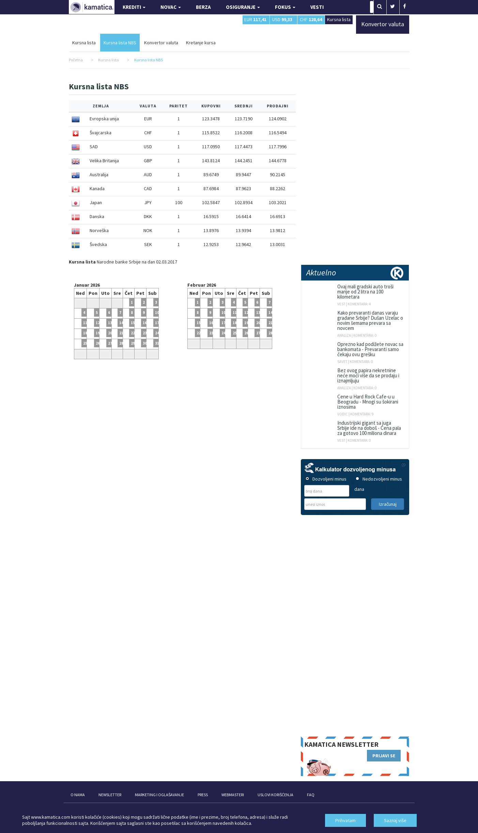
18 (235, 322)
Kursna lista (339, 19)
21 (121, 333)
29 (133, 343)
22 (133, 333)
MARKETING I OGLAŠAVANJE (159, 794)
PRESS (203, 794)
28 (121, 343)
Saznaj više (395, 820)
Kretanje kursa (201, 43)
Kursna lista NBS (120, 43)
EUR (255, 19)
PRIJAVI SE (383, 756)
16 (145, 322)
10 (223, 312)
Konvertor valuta (161, 43)
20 (110, 333)
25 (235, 333)
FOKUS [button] (285, 7)
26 (98, 343)
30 (145, 343)
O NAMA (78, 794)
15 (133, 322)
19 (98, 333)
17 (223, 322)
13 (110, 322)
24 (223, 333)
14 (121, 322)
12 (98, 322)
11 (235, 312)
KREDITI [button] (134, 7)
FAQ (310, 794)
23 (145, 333)
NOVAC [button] (170, 7)
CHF (311, 19)
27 (110, 343)
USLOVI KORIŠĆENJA (275, 794)
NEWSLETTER (109, 794)
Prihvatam (345, 820)
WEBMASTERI (232, 794)
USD (282, 19)
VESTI (317, 7)
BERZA (203, 7)
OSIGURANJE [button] (243, 7)
